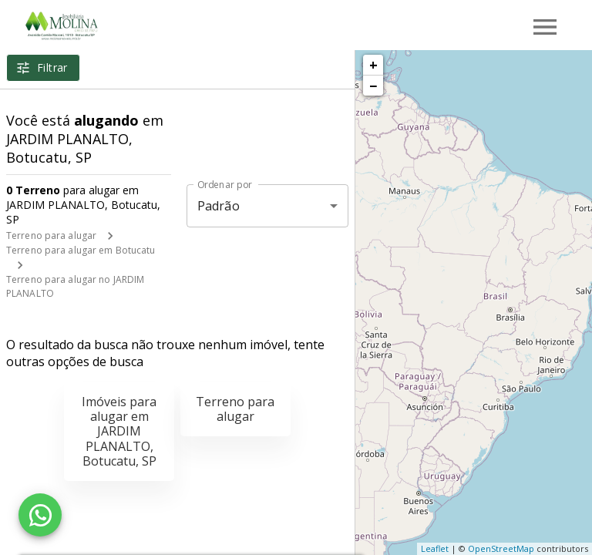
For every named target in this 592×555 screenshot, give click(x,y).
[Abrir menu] (545, 27)
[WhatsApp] (40, 514)
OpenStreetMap (501, 548)
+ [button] (373, 65)
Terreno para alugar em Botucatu (81, 250)
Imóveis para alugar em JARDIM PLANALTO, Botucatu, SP (119, 431)
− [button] (373, 85)
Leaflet (435, 548)
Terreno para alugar (51, 235)
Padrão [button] (218, 205)
